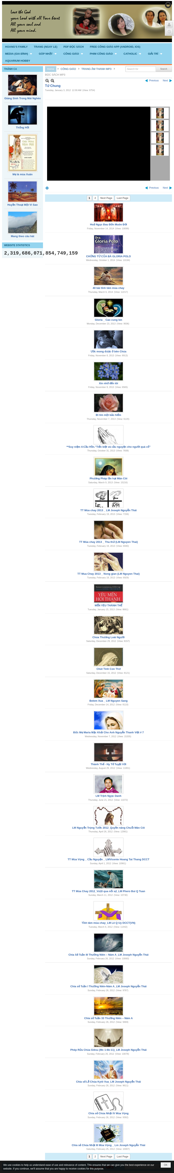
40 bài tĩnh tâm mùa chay (108, 288)
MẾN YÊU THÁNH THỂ (108, 605)
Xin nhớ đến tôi (108, 383)
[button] (19, 53)
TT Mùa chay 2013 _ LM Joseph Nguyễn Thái (108, 510)
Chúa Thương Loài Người (109, 637)
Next (165, 80)
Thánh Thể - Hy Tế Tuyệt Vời (108, 764)
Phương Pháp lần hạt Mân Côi (108, 478)
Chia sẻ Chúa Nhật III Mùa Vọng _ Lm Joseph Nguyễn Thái (108, 1145)
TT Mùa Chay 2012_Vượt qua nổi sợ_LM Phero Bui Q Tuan (108, 891)
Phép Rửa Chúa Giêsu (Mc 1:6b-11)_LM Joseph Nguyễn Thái (108, 1049)
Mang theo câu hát (22, 236)
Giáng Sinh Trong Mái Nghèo (22, 98)
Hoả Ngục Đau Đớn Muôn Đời (108, 224)
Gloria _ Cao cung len (108, 319)
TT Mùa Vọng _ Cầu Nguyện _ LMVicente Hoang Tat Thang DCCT (108, 859)
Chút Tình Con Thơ (108, 668)
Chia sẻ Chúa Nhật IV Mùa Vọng (108, 1113)
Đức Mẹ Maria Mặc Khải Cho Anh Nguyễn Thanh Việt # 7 (108, 732)
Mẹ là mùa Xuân (22, 174)
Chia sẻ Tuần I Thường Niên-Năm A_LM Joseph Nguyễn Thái (108, 986)
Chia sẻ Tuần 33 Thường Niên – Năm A (108, 1018)
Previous (154, 80)
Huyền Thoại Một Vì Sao (22, 204)
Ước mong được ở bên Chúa (108, 351)
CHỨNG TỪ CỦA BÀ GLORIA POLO (108, 256)
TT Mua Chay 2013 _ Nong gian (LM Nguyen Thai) (108, 573)
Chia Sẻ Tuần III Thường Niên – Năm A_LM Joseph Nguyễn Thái (108, 954)
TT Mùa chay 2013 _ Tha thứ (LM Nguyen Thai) (108, 541)
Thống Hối (22, 127)
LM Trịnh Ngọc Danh (108, 795)
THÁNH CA (10, 69)
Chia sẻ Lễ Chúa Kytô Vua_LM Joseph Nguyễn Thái (108, 1081)
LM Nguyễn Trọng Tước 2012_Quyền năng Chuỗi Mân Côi (108, 827)
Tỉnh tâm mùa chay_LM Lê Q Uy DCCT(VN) (108, 922)
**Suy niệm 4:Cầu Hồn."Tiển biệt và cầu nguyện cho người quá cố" (109, 446)
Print (47, 188)
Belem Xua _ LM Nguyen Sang (108, 700)
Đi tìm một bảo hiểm (108, 414)
